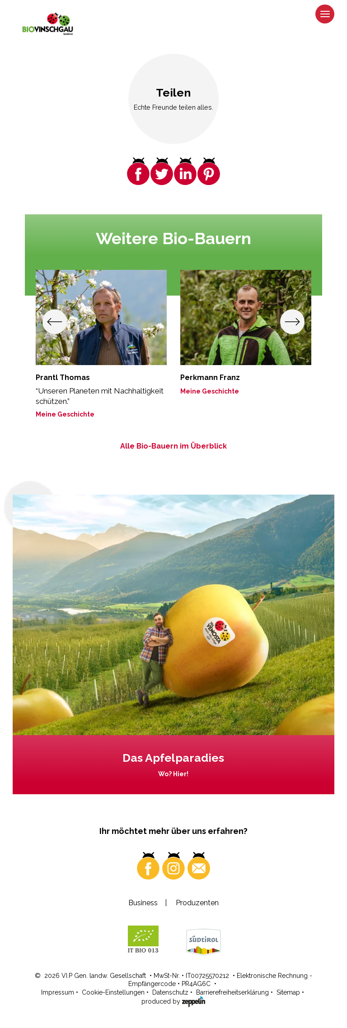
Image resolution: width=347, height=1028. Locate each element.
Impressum (57, 992)
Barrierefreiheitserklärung (232, 992)
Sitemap (288, 992)
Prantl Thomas (63, 377)
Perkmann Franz (210, 377)
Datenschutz (170, 992)
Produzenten (197, 902)
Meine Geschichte (65, 414)
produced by (173, 1000)
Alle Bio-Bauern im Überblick (173, 446)
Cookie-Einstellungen (113, 992)
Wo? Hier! (173, 774)
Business (143, 902)
